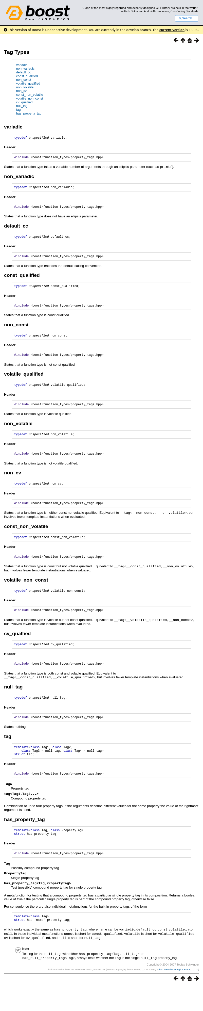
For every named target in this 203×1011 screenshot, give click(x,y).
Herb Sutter (131, 11)
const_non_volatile (29, 95)
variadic (21, 65)
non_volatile (24, 87)
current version (172, 29)
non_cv (21, 91)
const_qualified (27, 76)
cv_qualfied (24, 102)
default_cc (23, 72)
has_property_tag (29, 113)
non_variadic (25, 68)
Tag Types (16, 52)
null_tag (22, 106)
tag (18, 109)
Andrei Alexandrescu (156, 11)
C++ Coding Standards (184, 11)
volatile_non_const (29, 98)
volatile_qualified (28, 83)
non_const (23, 80)
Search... (187, 18)
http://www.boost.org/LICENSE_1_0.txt (178, 994)
